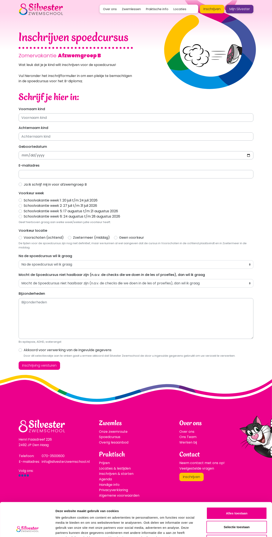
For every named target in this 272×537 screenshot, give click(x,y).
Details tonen (228, 528)
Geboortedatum (33, 146)
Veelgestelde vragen (196, 468)
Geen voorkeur (131, 237)
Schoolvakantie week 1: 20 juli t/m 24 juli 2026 (61, 200)
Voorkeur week (31, 193)
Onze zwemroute (113, 431)
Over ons (186, 431)
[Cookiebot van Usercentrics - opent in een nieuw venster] (27, 529)
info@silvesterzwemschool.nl (66, 461)
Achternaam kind (33, 127)
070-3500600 (53, 455)
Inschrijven (212, 9)
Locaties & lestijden (115, 468)
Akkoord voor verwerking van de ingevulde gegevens (67, 350)
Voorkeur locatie (33, 230)
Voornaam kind (32, 109)
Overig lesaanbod (113, 442)
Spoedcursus (109, 436)
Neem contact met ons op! (202, 462)
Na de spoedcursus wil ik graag (45, 255)
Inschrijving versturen (39, 365)
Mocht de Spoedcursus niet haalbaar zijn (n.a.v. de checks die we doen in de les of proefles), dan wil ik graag (112, 274)
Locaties (179, 9)
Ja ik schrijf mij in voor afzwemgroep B (55, 184)
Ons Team (187, 436)
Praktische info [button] (157, 9)
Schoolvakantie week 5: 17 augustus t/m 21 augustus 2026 (71, 211)
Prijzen (104, 462)
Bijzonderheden (32, 293)
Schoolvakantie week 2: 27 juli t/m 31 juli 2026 (60, 205)
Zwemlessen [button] (131, 9)
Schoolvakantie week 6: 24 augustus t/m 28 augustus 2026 (72, 216)
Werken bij (188, 442)
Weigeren (236, 509)
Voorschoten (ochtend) (44, 237)
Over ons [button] (110, 9)
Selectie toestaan (237, 495)
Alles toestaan (236, 481)
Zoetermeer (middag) (91, 237)
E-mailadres (29, 165)
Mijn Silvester (239, 9)
